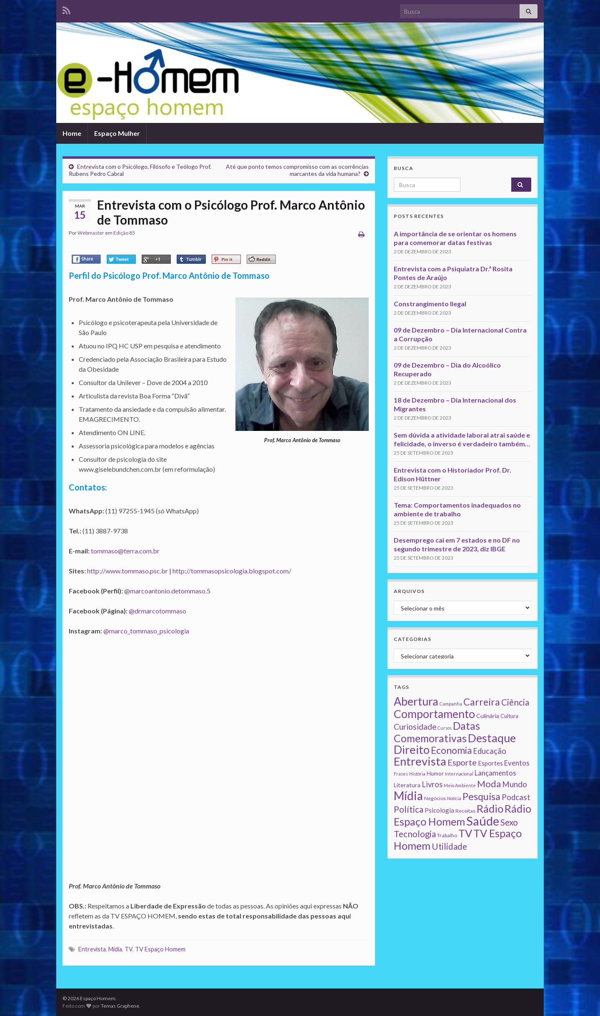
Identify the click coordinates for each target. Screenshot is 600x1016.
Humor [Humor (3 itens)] (435, 773)
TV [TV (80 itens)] (465, 833)
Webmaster (91, 233)
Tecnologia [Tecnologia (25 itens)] (415, 834)
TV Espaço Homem (160, 949)
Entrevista (92, 949)
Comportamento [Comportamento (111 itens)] (434, 714)
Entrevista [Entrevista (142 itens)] (420, 761)
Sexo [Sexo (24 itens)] (509, 822)
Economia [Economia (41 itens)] (451, 750)
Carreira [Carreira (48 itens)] (481, 702)
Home (71, 133)
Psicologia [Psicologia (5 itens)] (439, 810)
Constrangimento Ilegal (430, 304)
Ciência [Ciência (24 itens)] (515, 702)
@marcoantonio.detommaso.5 (167, 591)
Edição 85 (124, 233)
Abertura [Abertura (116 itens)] (416, 701)
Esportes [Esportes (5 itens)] (490, 763)
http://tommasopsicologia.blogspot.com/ (231, 571)
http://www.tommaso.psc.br (127, 571)
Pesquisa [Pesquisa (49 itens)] (481, 796)
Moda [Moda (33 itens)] (489, 783)
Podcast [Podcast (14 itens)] (516, 797)
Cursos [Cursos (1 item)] (445, 728)
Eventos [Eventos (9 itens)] (517, 762)
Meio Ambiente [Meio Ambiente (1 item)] (460, 785)
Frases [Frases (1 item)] (401, 773)
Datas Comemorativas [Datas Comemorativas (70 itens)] (437, 732)
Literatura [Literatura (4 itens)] (407, 784)
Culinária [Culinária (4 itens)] (487, 715)
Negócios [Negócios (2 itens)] (435, 798)
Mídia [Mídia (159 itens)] (408, 795)
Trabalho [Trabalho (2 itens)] (447, 835)
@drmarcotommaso (157, 611)
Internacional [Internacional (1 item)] (459, 773)
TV (128, 949)
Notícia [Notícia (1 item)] (454, 798)
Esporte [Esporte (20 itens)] (462, 762)
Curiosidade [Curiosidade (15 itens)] (415, 726)
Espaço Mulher (117, 133)
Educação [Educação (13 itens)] (489, 751)
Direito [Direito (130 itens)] (412, 749)
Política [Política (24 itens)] (408, 809)
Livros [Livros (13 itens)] (432, 784)
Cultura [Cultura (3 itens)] (509, 716)
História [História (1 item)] (417, 773)
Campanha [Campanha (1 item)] (451, 703)
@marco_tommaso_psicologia (146, 631)
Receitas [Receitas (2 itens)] (465, 811)
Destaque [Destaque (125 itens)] (492, 738)
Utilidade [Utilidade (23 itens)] (449, 846)
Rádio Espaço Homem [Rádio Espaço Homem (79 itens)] (462, 815)
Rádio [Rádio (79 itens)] (490, 808)
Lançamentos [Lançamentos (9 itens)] (495, 772)
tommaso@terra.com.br (125, 551)
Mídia (115, 949)
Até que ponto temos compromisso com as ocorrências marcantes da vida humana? (297, 170)
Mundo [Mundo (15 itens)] (514, 784)
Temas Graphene (120, 1006)
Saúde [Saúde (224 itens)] (482, 820)
